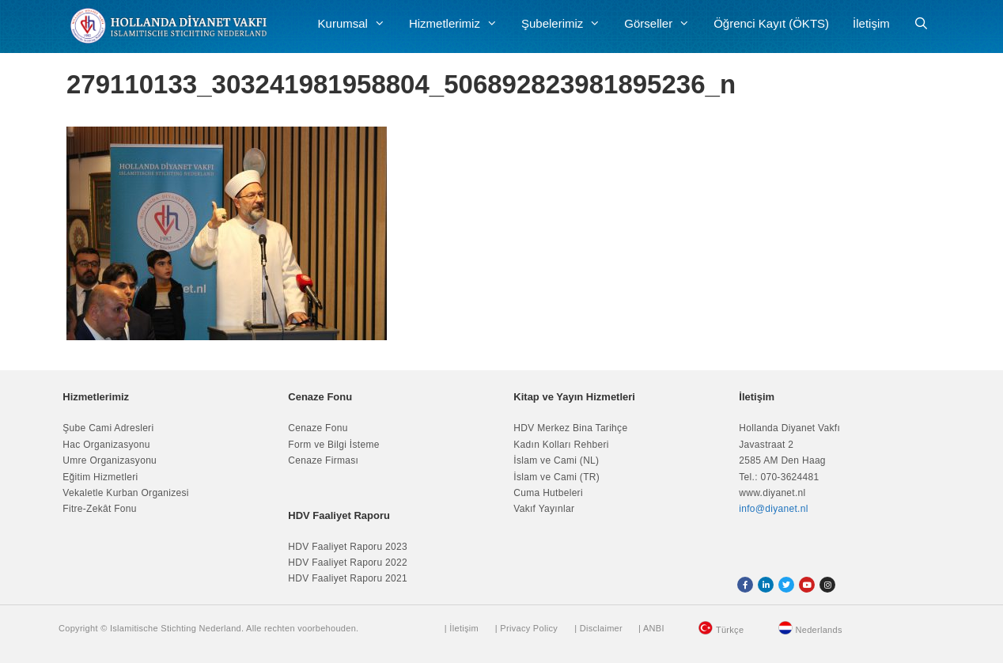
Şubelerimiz (566, 24)
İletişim (871, 23)
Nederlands (819, 630)
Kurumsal (357, 24)
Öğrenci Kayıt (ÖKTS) (771, 23)
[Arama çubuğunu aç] (921, 24)
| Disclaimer (598, 628)
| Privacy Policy (526, 628)
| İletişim (462, 628)
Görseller (663, 24)
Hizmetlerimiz (459, 24)
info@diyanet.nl (773, 508)
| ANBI (651, 628)
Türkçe (730, 630)
